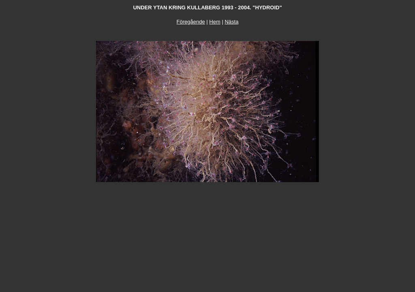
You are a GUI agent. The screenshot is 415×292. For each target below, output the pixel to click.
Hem (214, 22)
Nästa (231, 22)
